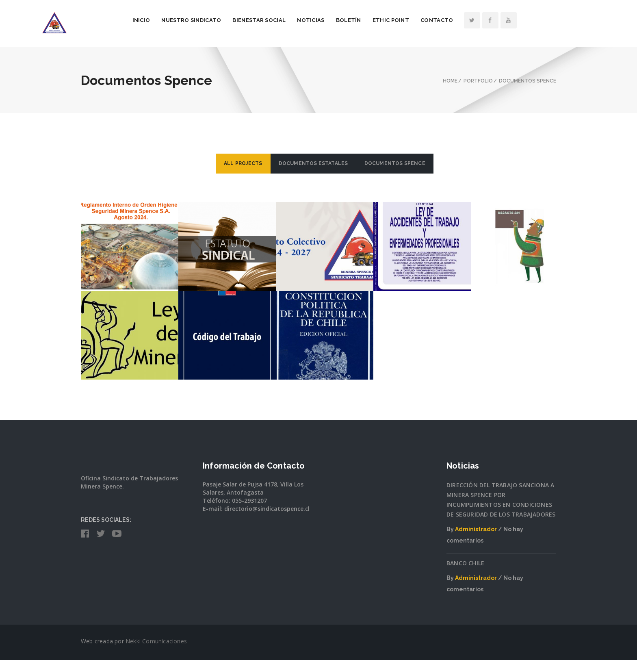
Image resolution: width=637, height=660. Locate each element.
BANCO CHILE (465, 563)
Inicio (181, 20)
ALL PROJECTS (243, 163)
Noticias (350, 20)
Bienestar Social (298, 20)
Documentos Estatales (313, 163)
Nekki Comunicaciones (156, 641)
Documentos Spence (394, 163)
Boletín (388, 20)
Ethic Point (430, 20)
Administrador (476, 529)
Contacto (476, 20)
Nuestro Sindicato (231, 20)
